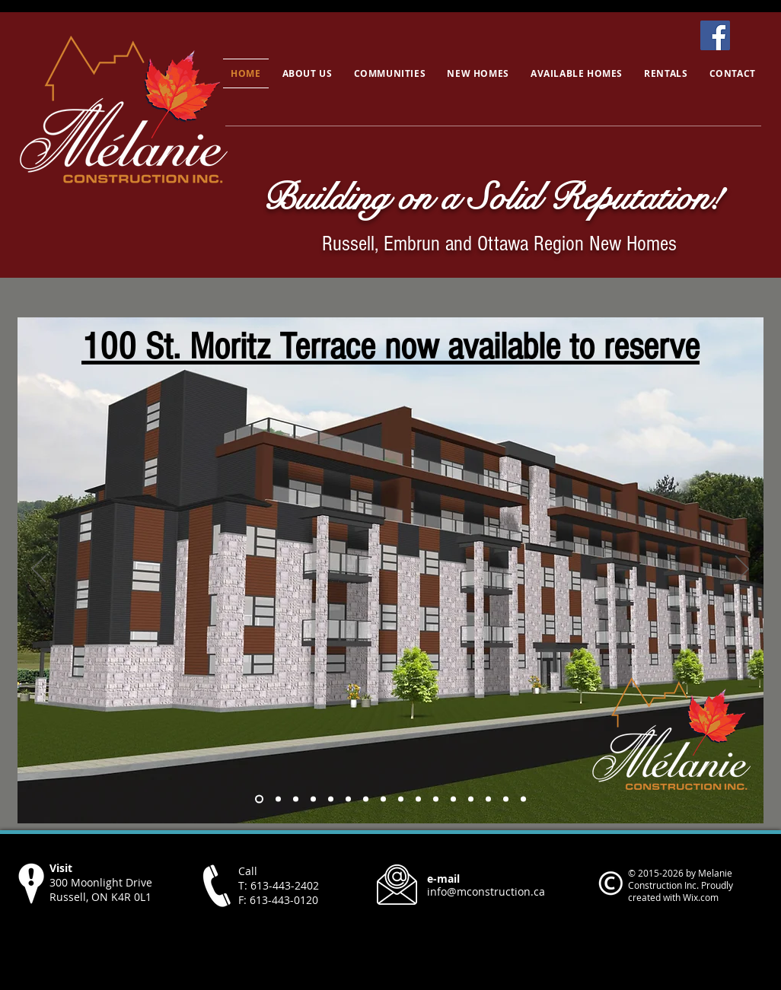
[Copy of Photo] (313, 799)
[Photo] (295, 799)
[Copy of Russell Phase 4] (259, 799)
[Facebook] (715, 35)
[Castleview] (400, 799)
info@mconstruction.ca (486, 891)
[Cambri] (523, 799)
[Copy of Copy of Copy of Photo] (348, 799)
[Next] (742, 569)
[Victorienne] (505, 799)
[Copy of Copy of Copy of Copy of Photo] (365, 799)
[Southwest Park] (278, 799)
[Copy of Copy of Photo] (330, 799)
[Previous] (39, 569)
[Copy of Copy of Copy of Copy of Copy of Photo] (383, 799)
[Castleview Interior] (435, 799)
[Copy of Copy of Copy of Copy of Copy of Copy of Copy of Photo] (470, 799)
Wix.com (701, 897)
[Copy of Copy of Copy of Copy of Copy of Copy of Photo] (453, 799)
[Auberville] (488, 799)
